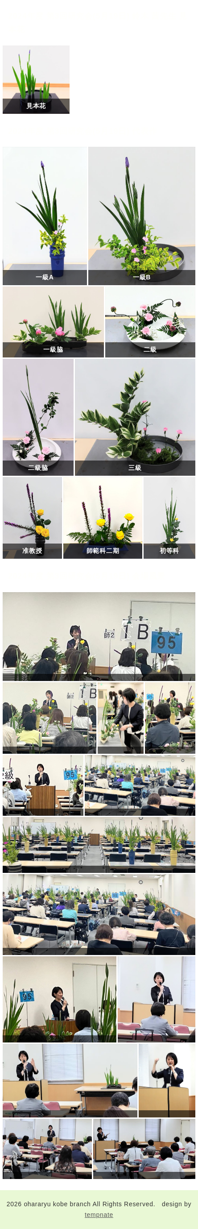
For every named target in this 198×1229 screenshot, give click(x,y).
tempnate (99, 1214)
